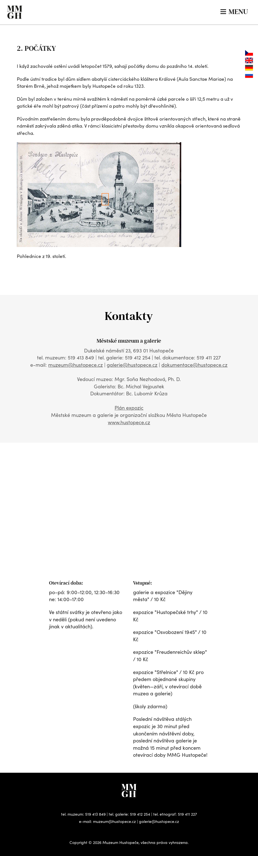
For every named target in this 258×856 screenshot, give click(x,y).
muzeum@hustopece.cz (75, 364)
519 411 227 (187, 814)
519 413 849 (95, 814)
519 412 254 (140, 814)
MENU (234, 11)
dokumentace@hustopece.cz (194, 364)
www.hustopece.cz (129, 422)
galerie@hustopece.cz (132, 364)
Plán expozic (129, 407)
